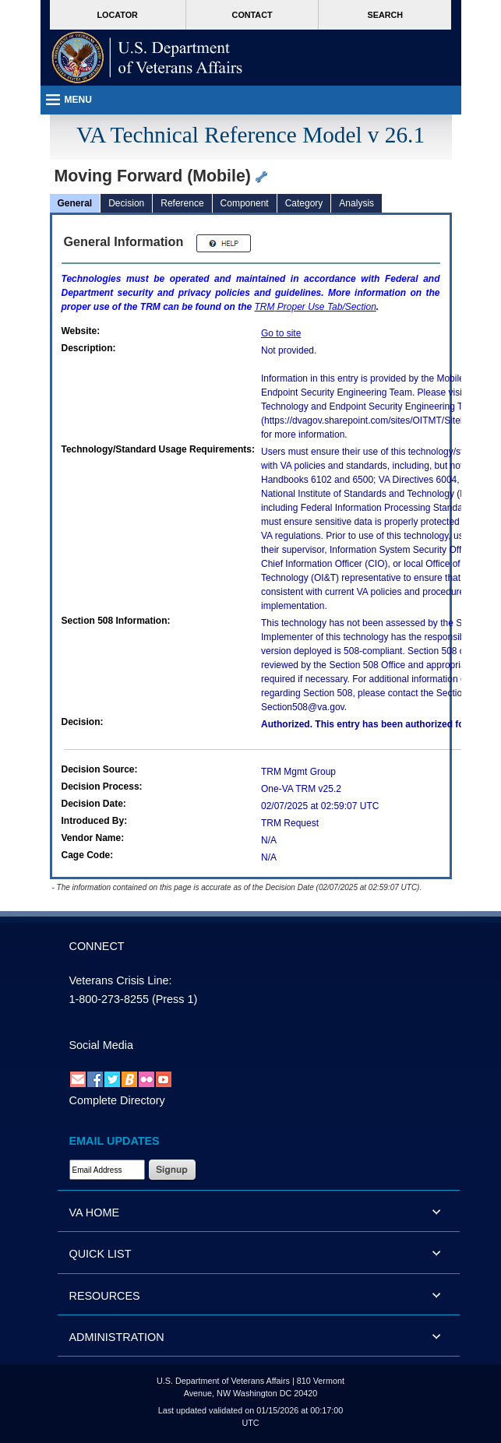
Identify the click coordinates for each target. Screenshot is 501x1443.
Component (245, 203)
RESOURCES (104, 1296)
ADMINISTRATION (116, 1337)
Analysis (356, 203)
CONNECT (97, 946)
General (75, 203)
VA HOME (94, 1212)
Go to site (281, 333)
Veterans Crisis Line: (120, 980)
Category (304, 203)
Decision (126, 203)
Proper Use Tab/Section (315, 306)
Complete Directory (117, 1100)
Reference (182, 203)
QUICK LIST (100, 1254)
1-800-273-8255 (109, 999)
